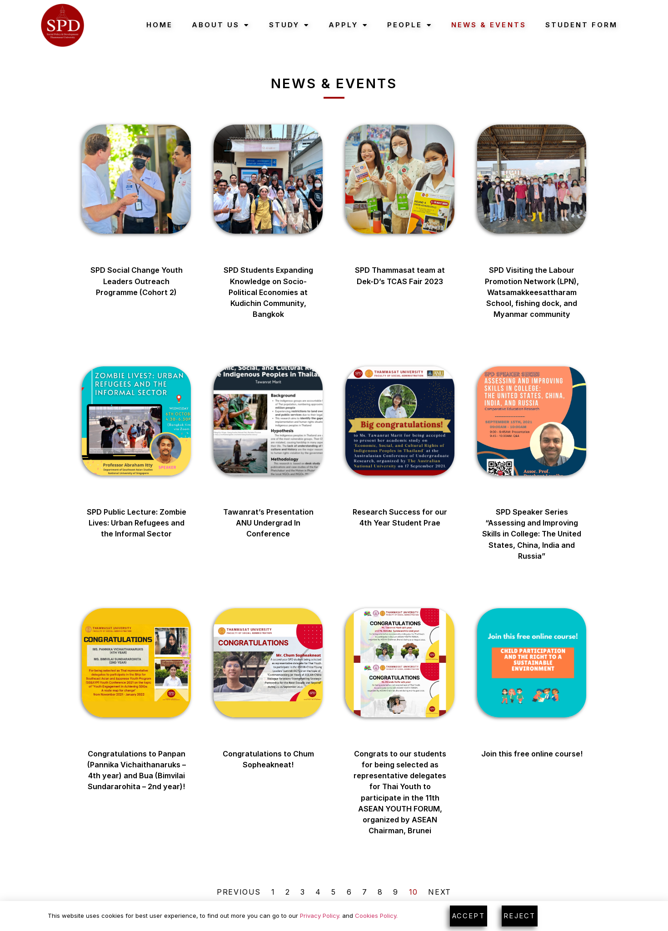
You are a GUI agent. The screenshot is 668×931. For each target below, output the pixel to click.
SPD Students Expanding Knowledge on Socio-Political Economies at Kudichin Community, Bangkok (268, 292)
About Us (220, 25)
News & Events (488, 24)
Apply (348, 25)
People (409, 25)
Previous (239, 891)
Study (289, 25)
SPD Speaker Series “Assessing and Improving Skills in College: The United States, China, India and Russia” (531, 534)
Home (159, 24)
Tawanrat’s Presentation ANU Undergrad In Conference (268, 523)
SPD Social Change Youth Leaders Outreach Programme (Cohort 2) (136, 281)
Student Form (581, 24)
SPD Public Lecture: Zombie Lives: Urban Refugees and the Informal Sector (136, 523)
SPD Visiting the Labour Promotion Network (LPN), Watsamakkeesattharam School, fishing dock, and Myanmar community (532, 292)
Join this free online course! (532, 753)
